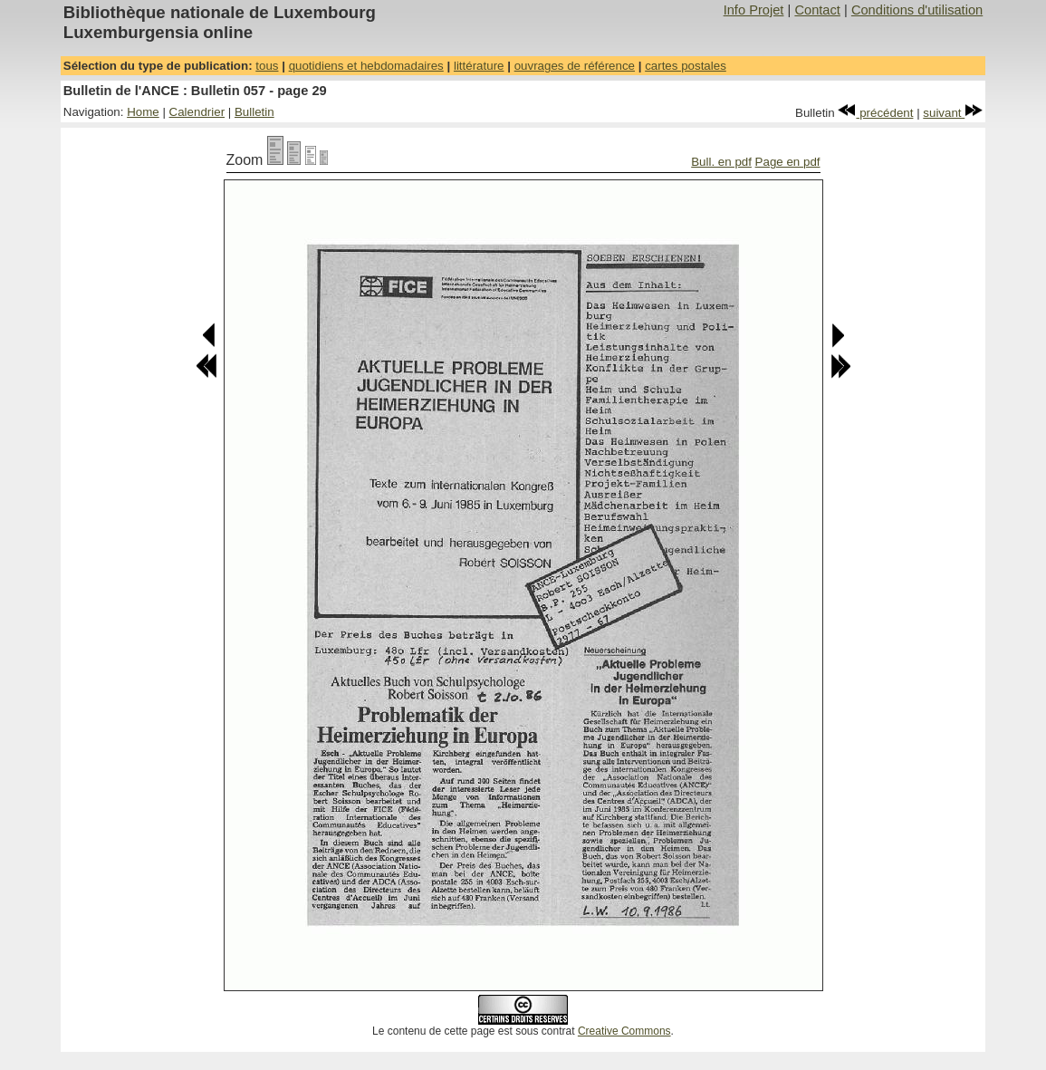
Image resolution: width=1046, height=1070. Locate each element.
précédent (875, 113)
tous (266, 65)
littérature (479, 65)
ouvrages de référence (574, 65)
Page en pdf (787, 162)
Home (143, 112)
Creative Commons (624, 1031)
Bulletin (254, 112)
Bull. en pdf (721, 162)
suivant (953, 113)
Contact (817, 10)
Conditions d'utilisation (917, 10)
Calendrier (197, 112)
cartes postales (685, 65)
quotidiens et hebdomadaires (366, 65)
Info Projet (754, 10)
